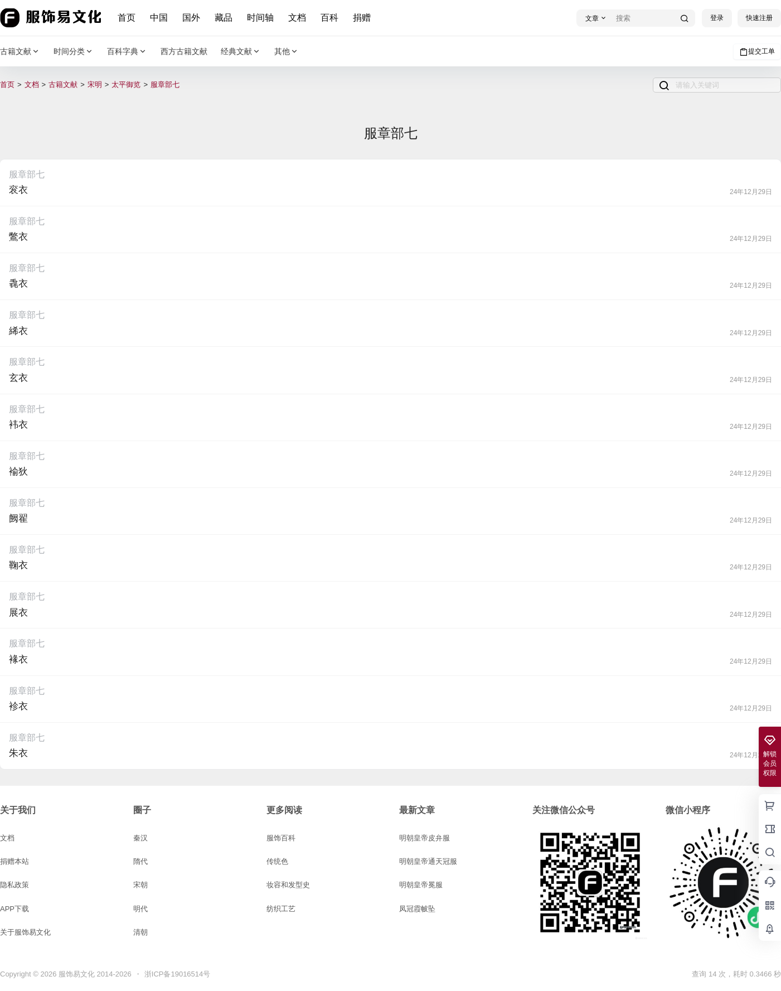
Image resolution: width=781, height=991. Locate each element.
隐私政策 (14, 885)
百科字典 (127, 51)
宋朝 (140, 885)
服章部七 (165, 84)
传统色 (277, 861)
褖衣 (18, 659)
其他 (286, 51)
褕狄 (18, 471)
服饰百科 (280, 838)
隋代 (140, 861)
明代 (140, 909)
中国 (159, 17)
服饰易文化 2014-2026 (93, 974)
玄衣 (18, 378)
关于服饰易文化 (25, 932)
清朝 (140, 932)
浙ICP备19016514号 (177, 974)
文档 (298, 17)
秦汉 (140, 838)
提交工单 (757, 51)
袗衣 (18, 706)
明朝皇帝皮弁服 (424, 838)
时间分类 (74, 51)
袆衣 (18, 424)
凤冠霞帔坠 (417, 909)
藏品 (224, 17)
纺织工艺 (280, 909)
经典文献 (241, 51)
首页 (127, 17)
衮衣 (18, 190)
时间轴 (261, 17)
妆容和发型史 (288, 885)
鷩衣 (18, 236)
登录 (717, 18)
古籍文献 (20, 51)
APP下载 (14, 909)
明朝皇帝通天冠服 (428, 861)
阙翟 (18, 518)
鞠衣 (18, 565)
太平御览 (125, 84)
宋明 (95, 84)
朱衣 (18, 753)
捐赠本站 (14, 861)
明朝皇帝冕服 (421, 885)
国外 (192, 17)
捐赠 (362, 17)
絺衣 (18, 331)
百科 (330, 17)
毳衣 (18, 283)
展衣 (18, 612)
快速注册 (759, 18)
